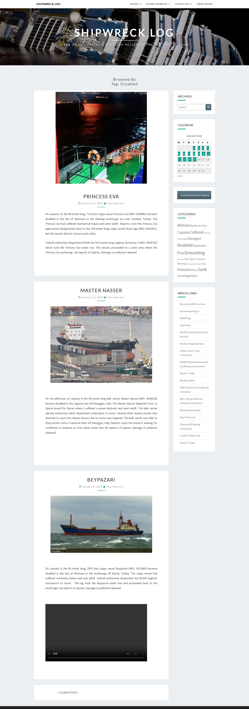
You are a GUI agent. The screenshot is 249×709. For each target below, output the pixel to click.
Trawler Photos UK (190, 435)
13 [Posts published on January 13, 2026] (184, 159)
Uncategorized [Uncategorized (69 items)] (187, 276)
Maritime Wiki (187, 380)
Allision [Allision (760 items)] (183, 225)
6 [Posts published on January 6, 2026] (184, 153)
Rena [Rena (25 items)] (195, 270)
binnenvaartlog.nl (189, 311)
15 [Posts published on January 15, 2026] (194, 159)
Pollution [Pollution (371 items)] (184, 269)
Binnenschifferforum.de (192, 304)
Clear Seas (185, 325)
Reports (134, 4)
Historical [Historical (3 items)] (180, 259)
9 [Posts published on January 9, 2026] (199, 153)
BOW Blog (185, 318)
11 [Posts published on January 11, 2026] (208, 153)
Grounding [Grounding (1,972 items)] (194, 253)
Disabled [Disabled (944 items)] (185, 245)
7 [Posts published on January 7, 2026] (189, 153)
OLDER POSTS (67, 692)
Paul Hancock (115, 203)
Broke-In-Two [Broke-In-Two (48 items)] (199, 225)
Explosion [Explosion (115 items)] (199, 245)
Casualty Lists (182, 4)
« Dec (180, 175)
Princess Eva (101, 196)
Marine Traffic (187, 373)
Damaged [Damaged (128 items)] (194, 238)
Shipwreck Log (48, 4)
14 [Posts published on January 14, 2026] (189, 159)
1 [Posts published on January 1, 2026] (194, 148)
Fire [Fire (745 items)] (180, 252)
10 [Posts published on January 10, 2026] (203, 153)
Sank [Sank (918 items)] (202, 269)
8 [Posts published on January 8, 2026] (194, 153)
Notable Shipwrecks (156, 4)
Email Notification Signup (195, 195)
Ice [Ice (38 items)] (186, 259)
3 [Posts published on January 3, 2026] (203, 148)
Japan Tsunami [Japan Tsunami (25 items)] (196, 259)
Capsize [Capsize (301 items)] (183, 232)
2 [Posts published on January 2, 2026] (199, 148)
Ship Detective (187, 417)
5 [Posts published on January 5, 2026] (179, 153)
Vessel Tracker (187, 442)
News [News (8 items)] (203, 263)
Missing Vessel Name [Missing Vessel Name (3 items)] (193, 264)
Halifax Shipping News (192, 343)
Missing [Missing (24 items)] (181, 263)
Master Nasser (101, 290)
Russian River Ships (190, 410)
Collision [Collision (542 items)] (197, 232)
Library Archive (205, 4)
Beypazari (101, 480)
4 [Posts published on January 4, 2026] (208, 148)
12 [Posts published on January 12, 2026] (179, 159)
